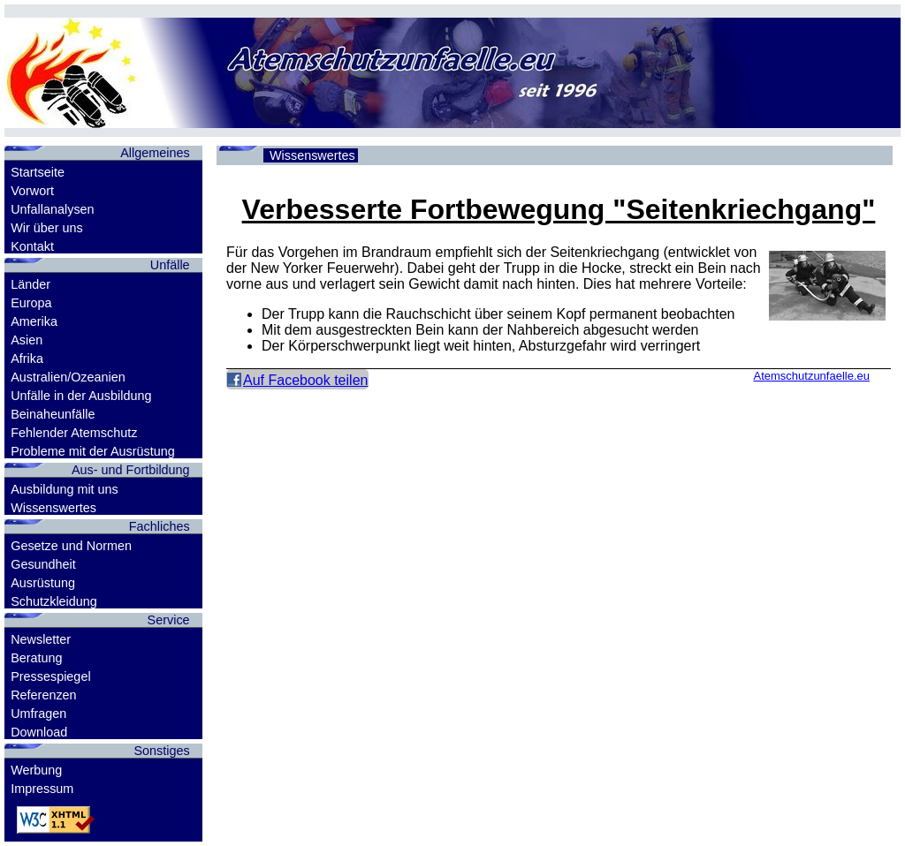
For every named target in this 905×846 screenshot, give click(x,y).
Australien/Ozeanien (68, 377)
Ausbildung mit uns (64, 489)
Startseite (38, 172)
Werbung (36, 770)
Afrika (27, 358)
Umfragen (38, 713)
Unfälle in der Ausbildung (81, 396)
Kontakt (32, 246)
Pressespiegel (50, 676)
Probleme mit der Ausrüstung (93, 451)
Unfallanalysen (52, 209)
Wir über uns (47, 228)
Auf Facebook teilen (305, 380)
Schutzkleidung (54, 601)
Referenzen (43, 695)
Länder (30, 284)
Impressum (42, 789)
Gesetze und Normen (71, 546)
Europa (31, 303)
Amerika (34, 321)
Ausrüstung (43, 583)
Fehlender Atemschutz (74, 433)
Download (39, 732)
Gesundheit (43, 564)
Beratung (36, 658)
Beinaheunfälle (53, 414)
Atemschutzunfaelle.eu (811, 375)
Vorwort (32, 191)
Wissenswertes (53, 508)
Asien (26, 340)
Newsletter (41, 639)
